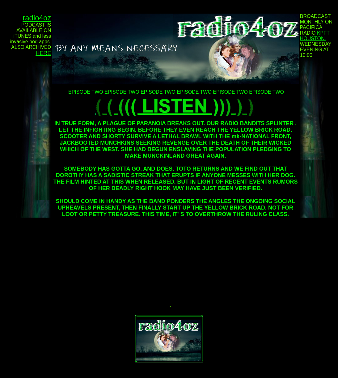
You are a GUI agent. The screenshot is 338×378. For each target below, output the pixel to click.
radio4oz (37, 18)
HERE (43, 53)
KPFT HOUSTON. (315, 35)
